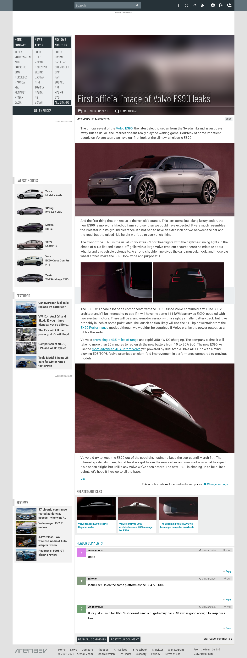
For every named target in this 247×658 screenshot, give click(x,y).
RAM (57, 77)
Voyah (39, 102)
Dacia (18, 102)
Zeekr (39, 72)
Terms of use (172, 653)
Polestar (41, 67)
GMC (57, 72)
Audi (17, 62)
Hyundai (20, 82)
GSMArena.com (203, 653)
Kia (17, 87)
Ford (38, 52)
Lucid (58, 52)
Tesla (18, 52)
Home (18, 39)
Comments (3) (125, 111)
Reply (228, 571)
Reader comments (90, 543)
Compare (20, 45)
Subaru (59, 82)
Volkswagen (23, 57)
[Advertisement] (123, 22)
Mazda (38, 92)
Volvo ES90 (124, 128)
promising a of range (115, 340)
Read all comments (92, 639)
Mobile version (106, 653)
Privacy (155, 653)
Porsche (20, 67)
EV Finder (125, 653)
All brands (62, 102)
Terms (39, 45)
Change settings (215, 484)
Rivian (59, 57)
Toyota (39, 87)
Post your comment (93, 111)
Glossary (141, 653)
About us (61, 45)
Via (82, 479)
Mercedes (21, 77)
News (38, 39)
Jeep (38, 57)
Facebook (141, 649)
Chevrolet (62, 67)
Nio (57, 87)
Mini (37, 82)
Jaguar (39, 77)
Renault (20, 92)
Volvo (39, 62)
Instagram (177, 649)
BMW (17, 72)
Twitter (159, 649)
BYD (57, 97)
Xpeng (59, 92)
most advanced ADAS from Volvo (116, 349)
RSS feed (122, 649)
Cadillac (60, 62)
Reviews (60, 39)
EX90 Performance (94, 327)
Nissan (19, 97)
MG (36, 97)
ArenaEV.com (85, 653)
